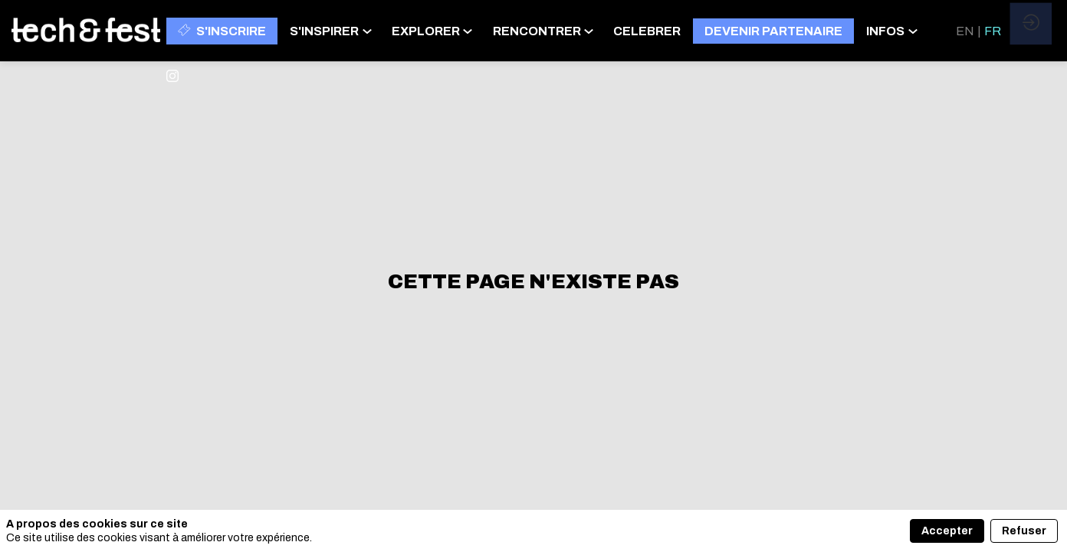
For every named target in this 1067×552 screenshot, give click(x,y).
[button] (221, 31)
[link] (334, 31)
